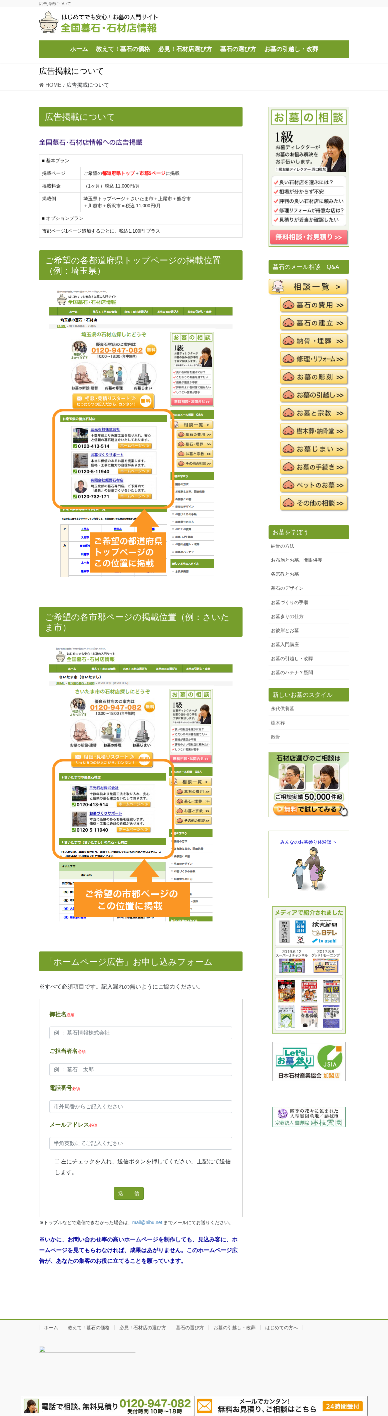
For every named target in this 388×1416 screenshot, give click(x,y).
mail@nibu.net (147, 1222)
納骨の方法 (282, 546)
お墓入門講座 (285, 644)
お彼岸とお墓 (285, 630)
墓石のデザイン (287, 588)
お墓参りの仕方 (287, 616)
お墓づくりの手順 (289, 602)
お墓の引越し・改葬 (292, 658)
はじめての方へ (281, 1327)
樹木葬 (278, 723)
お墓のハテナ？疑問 (292, 672)
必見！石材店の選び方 (142, 1327)
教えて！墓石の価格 (89, 1327)
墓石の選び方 (190, 1327)
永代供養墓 (282, 708)
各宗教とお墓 (285, 574)
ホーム (51, 1327)
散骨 (275, 737)
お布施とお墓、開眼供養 (296, 560)
